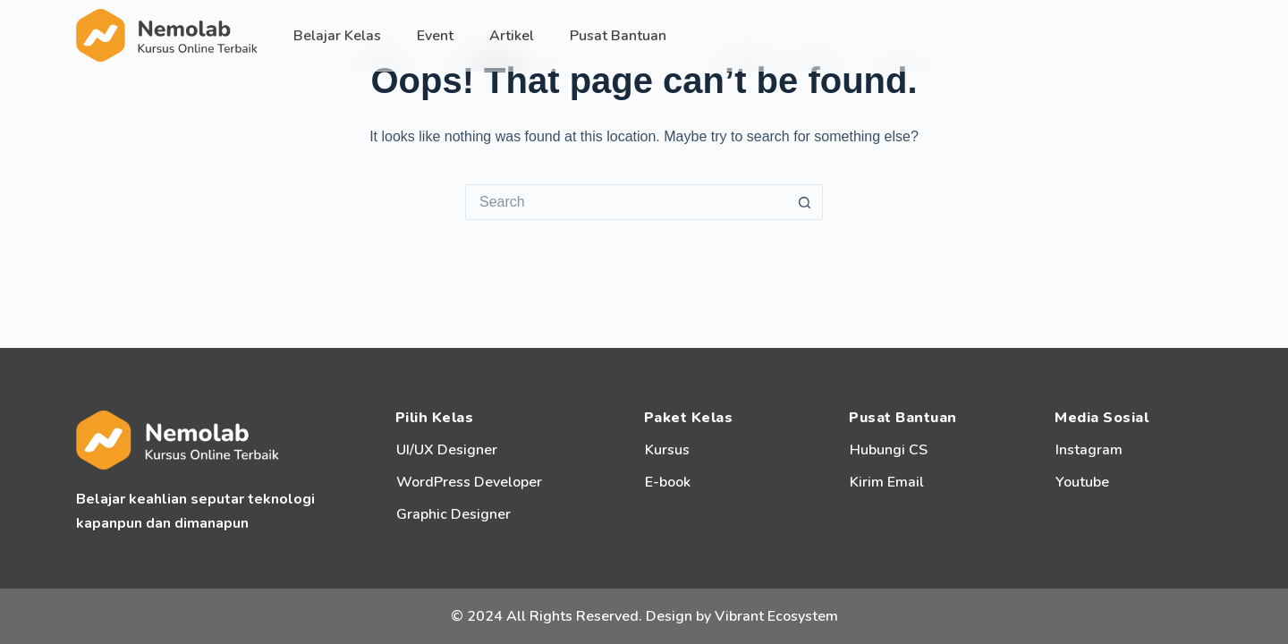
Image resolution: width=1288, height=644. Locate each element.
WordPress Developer (469, 482)
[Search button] (805, 202)
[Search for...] (626, 202)
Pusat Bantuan (618, 36)
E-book (668, 482)
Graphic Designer (453, 514)
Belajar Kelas (337, 36)
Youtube (1082, 482)
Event (435, 36)
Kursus (667, 450)
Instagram (1089, 450)
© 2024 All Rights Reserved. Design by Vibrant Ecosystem (644, 616)
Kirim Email (887, 482)
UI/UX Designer (446, 450)
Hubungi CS (889, 450)
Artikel (511, 36)
